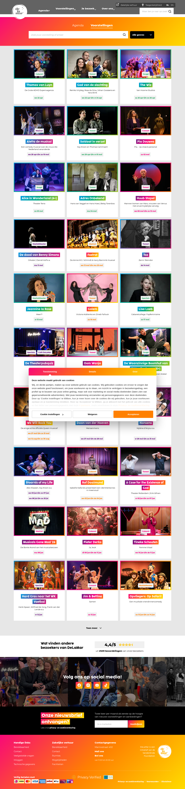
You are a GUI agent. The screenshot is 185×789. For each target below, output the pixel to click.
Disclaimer (166, 781)
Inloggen (18, 760)
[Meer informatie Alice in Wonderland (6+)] (39, 190)
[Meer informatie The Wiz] (145, 76)
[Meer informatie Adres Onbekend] (92, 190)
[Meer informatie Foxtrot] (92, 245)
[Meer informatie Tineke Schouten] (145, 533)
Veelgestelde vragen (24, 755)
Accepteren (133, 414)
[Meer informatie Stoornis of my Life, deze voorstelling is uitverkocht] (39, 475)
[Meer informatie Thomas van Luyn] (39, 76)
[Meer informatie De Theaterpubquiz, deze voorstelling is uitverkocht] (39, 356)
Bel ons (99, 755)
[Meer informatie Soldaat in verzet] (92, 133)
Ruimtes (56, 755)
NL (168, 5)
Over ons (108, 10)
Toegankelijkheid (154, 5)
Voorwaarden (153, 781)
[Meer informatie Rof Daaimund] (92, 475)
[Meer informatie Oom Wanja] (92, 356)
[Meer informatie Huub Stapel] (145, 190)
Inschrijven (136, 724)
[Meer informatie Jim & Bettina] (92, 591)
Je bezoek (88, 10)
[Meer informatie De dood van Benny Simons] (39, 245)
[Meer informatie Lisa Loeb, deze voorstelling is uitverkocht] (145, 299)
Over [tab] (135, 371)
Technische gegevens (24, 764)
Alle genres (138, 35)
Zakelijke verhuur (127, 4)
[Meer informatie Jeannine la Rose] (39, 299)
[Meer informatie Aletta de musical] (39, 133)
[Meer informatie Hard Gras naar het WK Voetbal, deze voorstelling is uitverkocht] (39, 591)
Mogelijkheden (59, 760)
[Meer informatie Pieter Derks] (92, 533)
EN (173, 5)
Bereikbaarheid (21, 747)
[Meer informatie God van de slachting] (92, 76)
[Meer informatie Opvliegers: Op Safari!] (145, 591)
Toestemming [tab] (50, 371)
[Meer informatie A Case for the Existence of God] (145, 475)
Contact (18, 751)
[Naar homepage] (19, 12)
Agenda (43, 10)
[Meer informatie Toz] (145, 245)
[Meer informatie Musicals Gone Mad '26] (39, 533)
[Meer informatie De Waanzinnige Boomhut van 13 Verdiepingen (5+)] (145, 356)
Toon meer (91, 628)
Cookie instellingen (51, 414)
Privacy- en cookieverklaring (133, 405)
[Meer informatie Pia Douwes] (145, 133)
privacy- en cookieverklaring (62, 728)
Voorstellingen (65, 10)
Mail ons (99, 751)
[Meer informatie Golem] (92, 299)
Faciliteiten (57, 764)
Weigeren (92, 414)
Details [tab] (92, 371)
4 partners (84, 405)
